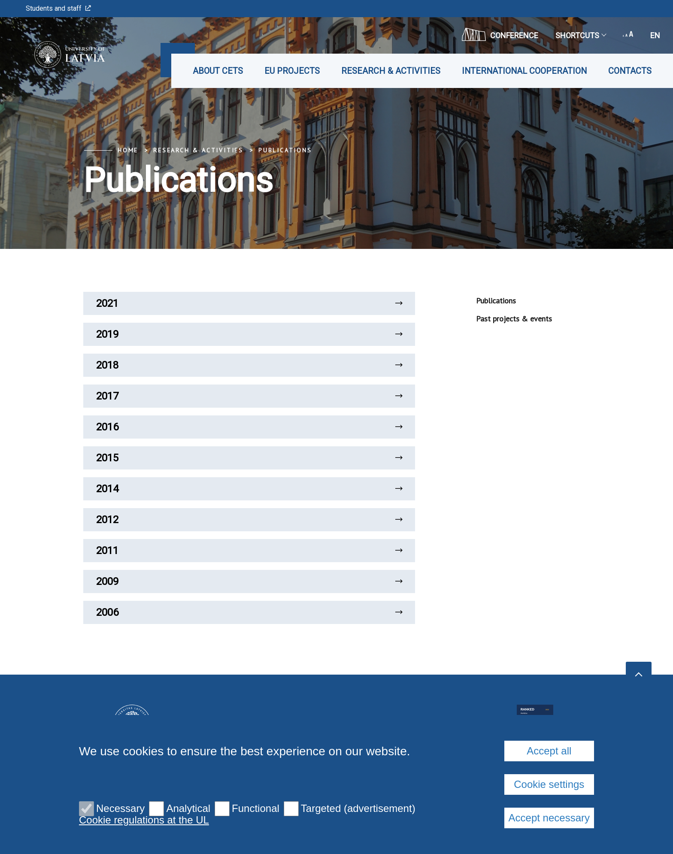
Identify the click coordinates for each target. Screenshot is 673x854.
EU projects (292, 71)
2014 (249, 489)
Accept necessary (549, 818)
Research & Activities (390, 71)
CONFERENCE (500, 34)
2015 (249, 458)
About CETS (218, 71)
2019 (249, 334)
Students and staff (58, 8)
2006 (249, 612)
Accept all (549, 751)
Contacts (630, 71)
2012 (249, 520)
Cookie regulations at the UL (144, 820)
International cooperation (524, 71)
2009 (249, 581)
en (655, 35)
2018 (249, 365)
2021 (249, 303)
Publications (285, 150)
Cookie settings (549, 784)
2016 (249, 427)
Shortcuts (580, 35)
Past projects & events (514, 319)
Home (128, 150)
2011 (249, 551)
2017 (249, 396)
